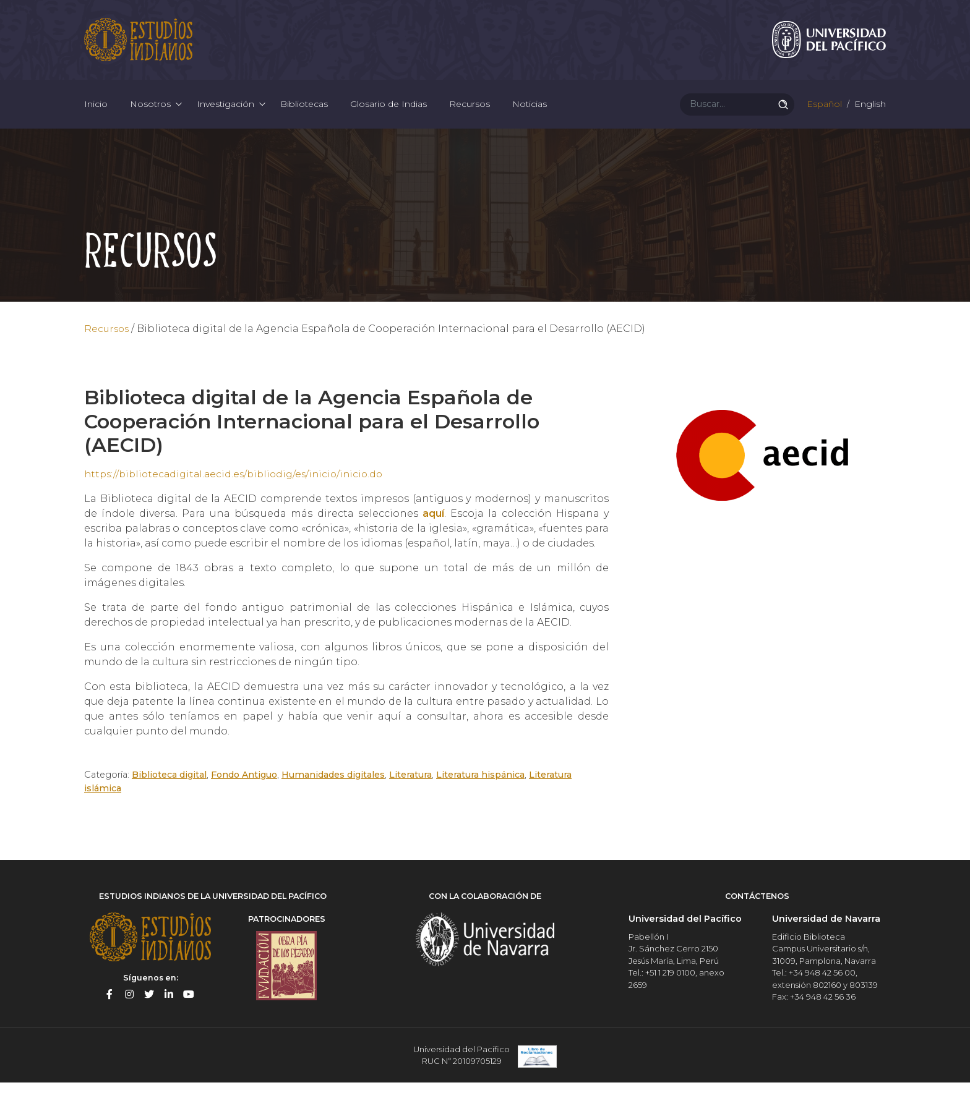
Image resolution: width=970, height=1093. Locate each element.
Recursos (469, 111)
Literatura (412, 785)
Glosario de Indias (388, 111)
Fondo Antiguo (245, 785)
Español (823, 111)
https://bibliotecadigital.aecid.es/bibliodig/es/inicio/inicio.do (239, 485)
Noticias (529, 111)
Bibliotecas (304, 111)
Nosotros (150, 111)
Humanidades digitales (335, 785)
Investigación (225, 111)
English (869, 111)
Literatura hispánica (482, 785)
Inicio (96, 111)
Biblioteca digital (169, 785)
